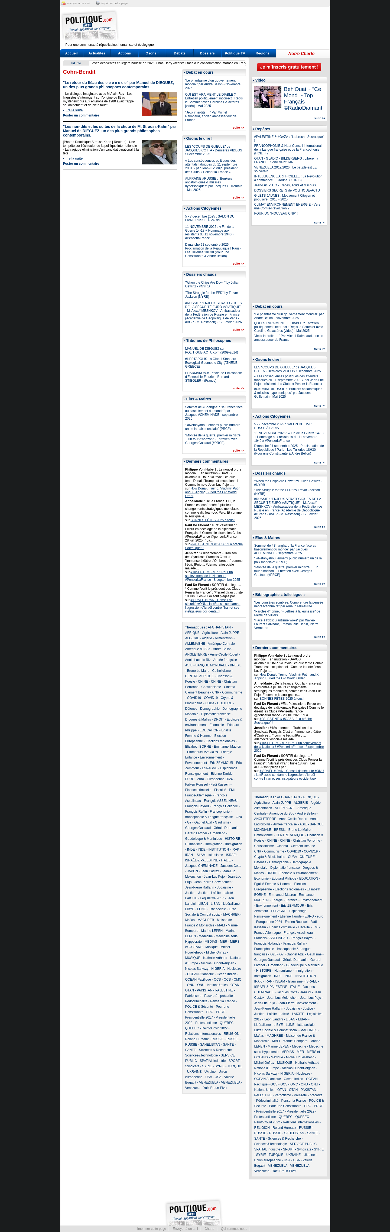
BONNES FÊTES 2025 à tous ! (213, 520)
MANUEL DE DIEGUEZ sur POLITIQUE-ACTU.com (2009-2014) (211, 350)
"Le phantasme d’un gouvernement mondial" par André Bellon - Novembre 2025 (212, 84)
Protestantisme (206, 1023)
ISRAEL (231, 855)
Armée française (225, 660)
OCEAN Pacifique (198, 979)
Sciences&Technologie (201, 1055)
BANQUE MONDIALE (211, 665)
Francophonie (220, 811)
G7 (189, 822)
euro (200, 779)
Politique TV (235, 53)
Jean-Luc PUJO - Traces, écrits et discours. (285, 185)
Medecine (206, 936)
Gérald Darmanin (226, 828)
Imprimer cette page (151, 1229)
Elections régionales (220, 741)
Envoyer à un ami (185, 1229)
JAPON (192, 871)
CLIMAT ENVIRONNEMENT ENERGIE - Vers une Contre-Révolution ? (287, 206)
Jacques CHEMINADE (201, 866)
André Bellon (222, 649)
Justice (190, 893)
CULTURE (224, 703)
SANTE (228, 1044)
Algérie (207, 638)
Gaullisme (222, 822)
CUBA (209, 703)
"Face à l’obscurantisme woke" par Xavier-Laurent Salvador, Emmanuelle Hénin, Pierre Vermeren (286, 624)
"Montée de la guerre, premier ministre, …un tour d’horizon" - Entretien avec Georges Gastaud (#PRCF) (213, 439)
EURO (190, 779)
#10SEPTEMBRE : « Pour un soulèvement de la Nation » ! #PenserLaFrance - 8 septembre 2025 (212, 576)
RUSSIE (218, 1039)
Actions (124, 53)
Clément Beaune (197, 692)
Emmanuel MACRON (202, 752)
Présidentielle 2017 (199, 1017)
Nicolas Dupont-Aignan (217, 963)
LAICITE (191, 898)
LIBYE (189, 909)
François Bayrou (197, 806)
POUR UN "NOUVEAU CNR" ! (276, 213)
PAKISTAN (205, 990)
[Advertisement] (228, 26)
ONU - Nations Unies (212, 985)
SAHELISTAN (210, 1044)
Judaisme (224, 887)
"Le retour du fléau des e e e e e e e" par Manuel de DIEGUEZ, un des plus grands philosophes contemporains (118, 84)
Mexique (211, 947)
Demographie (210, 709)
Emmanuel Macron (227, 746)
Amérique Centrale (221, 644)
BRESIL (235, 665)
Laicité (228, 893)
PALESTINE (224, 990)
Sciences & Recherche (215, 1050)
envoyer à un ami (78, 3)
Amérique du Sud (197, 649)
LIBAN (203, 904)
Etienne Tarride (222, 774)
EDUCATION (209, 730)
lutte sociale (217, 909)
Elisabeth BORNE (198, 746)
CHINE (203, 681)
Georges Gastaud (198, 828)
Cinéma (229, 687)
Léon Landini (273, 1019)
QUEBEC (227, 1023)
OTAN (234, 985)
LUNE (201, 909)
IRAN (189, 855)
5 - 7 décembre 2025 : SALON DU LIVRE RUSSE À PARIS (210, 218)
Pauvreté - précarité (218, 996)
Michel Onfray (216, 952)
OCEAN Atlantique (200, 974)
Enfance (191, 757)
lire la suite (74, 110)
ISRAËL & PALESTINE (201, 860)
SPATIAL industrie (213, 1061)
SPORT (234, 1061)
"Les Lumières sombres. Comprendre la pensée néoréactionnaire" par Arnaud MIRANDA (288, 604)
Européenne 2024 (220, 779)
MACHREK (231, 914)
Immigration (213, 844)
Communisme (232, 692)
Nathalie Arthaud (215, 958)
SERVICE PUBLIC (303, 1144)
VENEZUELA (208, 1082)
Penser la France (222, 1001)
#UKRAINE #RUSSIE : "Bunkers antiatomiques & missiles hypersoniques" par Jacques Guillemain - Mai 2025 (213, 184)
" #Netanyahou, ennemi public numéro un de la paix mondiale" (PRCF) (212, 427)
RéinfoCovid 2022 (214, 1028)
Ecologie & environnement (298, 873)
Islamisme (216, 855)
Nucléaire (234, 969)
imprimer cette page (114, 3)
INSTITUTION (219, 849)
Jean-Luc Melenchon (282, 998)
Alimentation (224, 638)
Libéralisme (231, 904)
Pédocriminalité (196, 1001)
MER (223, 942)
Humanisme (194, 844)
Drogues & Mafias (198, 719)
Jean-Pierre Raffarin (199, 887)
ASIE (189, 665)
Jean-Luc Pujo (214, 876)
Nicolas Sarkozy (197, 969)
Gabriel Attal (203, 822)
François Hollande (225, 806)
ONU (190, 985)
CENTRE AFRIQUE (199, 676)
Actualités (96, 53)
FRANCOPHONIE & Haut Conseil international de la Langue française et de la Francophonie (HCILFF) (288, 149)
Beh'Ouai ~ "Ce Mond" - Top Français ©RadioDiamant (303, 98)
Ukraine (210, 1072)
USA (208, 1077)
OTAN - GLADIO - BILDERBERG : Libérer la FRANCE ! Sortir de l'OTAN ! (286, 160)
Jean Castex (210, 871)
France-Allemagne (198, 795)
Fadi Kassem (220, 784)
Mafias (190, 920)
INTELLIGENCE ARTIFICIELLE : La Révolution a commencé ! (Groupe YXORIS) (288, 178)
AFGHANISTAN (219, 627)
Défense (191, 709)
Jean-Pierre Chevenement (213, 882)
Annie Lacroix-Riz (198, 660)
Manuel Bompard (295, 1041)
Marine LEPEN (212, 931)
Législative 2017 (212, 898)
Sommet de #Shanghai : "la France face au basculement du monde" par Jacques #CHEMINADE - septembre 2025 (214, 412)
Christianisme (211, 687)
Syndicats (192, 1066)
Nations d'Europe (266, 1068)
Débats (180, 53)
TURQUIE (234, 1066)
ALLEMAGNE (195, 644)
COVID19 (194, 698)
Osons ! (151, 53)
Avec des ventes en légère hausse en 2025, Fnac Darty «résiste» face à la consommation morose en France (170, 63)
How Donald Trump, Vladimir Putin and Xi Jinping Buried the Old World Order (212, 492)
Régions (262, 53)
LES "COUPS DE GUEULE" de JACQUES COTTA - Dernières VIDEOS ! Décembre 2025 (213, 150)
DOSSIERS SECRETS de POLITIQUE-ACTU (287, 190)
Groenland (217, 833)
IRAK (235, 849)
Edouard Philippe (284, 878)
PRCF (220, 1012)
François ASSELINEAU (221, 801)
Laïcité (216, 893)
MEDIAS (211, 942)
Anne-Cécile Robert (224, 654)
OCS (217, 979)
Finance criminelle (198, 790)
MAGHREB (206, 920)
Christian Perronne (306, 840)
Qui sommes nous (234, 1229)
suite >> (238, 127)
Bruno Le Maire (198, 671)
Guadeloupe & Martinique (203, 839)
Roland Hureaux (197, 1039)
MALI (221, 925)
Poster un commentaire (81, 115)
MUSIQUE (192, 958)
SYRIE (207, 1066)
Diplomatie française (216, 714)
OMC (237, 979)
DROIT (219, 719)
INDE (191, 849)
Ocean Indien (226, 974)
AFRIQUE (192, 633)
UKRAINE (194, 1072)
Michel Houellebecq (300, 1057)
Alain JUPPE (229, 633)
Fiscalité (220, 790)
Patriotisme (193, 996)
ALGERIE (192, 638)
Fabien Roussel (196, 784)
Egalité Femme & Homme (272, 884)
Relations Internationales (203, 1034)
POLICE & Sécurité (199, 1007)
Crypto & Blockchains (269, 857)
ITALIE (226, 860)
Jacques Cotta (230, 866)
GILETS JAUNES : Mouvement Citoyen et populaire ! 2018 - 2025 (284, 197)
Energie (226, 752)
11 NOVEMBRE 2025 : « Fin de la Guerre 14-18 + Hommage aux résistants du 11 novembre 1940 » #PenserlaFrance (209, 232)
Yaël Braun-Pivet (215, 1088)
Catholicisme (221, 671)
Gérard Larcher (196, 833)
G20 (239, 817)
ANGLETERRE (196, 654)
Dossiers (207, 53)
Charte (209, 1229)
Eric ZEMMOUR (221, 763)
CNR (215, 692)
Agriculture (210, 633)
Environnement (211, 757)
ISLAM (201, 855)
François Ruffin (196, 811)
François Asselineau (298, 933)
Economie (217, 725)
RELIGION (231, 1034)
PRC (209, 1012)
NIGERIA (218, 969)
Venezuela (192, 1088)
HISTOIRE (232, 839)
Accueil (71, 53)
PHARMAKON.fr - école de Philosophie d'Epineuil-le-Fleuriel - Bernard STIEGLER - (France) (213, 376)
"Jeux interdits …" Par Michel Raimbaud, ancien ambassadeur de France (210, 116)
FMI (232, 790)
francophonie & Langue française (209, 817)
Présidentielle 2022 (300, 1111)
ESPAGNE (209, 768)
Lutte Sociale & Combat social (276, 1030)
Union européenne (267, 1160)
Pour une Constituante (285, 1106)
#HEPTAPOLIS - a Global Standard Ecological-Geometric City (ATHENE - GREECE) (212, 362)
